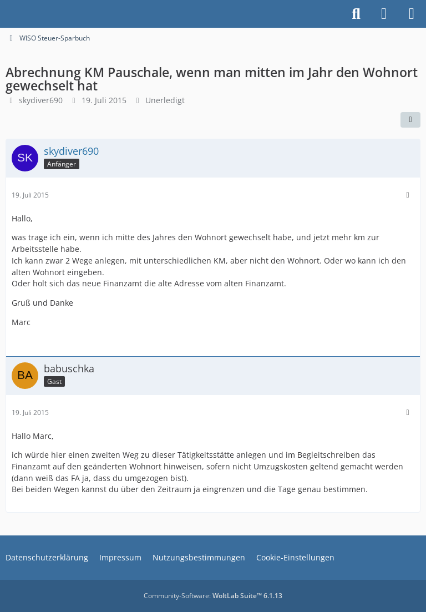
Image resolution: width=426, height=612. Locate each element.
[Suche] (356, 14)
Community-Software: (213, 595)
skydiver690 (41, 100)
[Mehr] (407, 195)
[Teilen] (410, 120)
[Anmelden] (384, 14)
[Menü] (411, 14)
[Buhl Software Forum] (5, 14)
